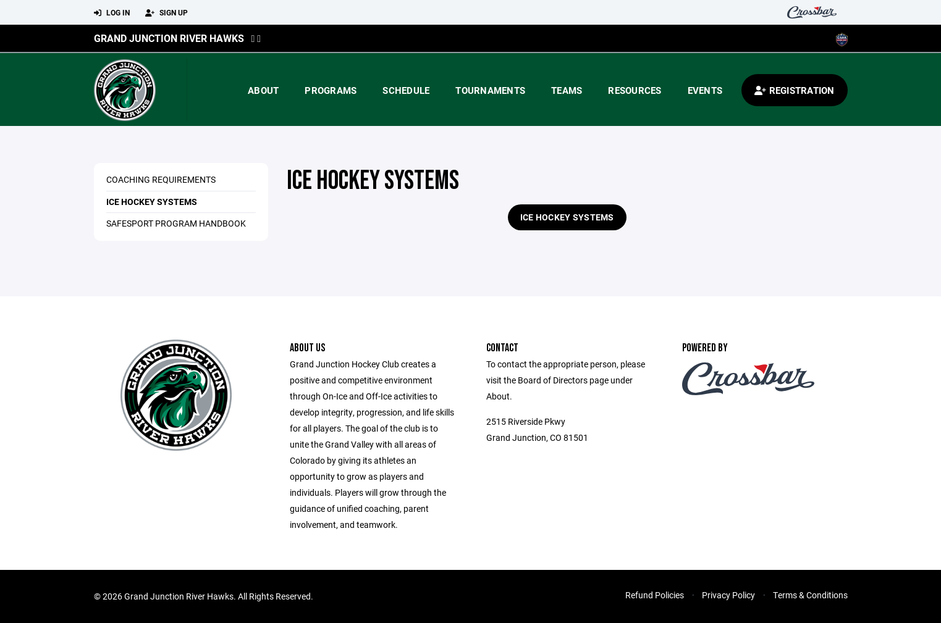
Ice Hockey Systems (151, 201)
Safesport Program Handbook (176, 223)
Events (705, 90)
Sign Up (166, 13)
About (263, 90)
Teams (566, 90)
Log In (112, 13)
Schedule (405, 90)
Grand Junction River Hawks (169, 37)
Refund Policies (654, 595)
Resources (634, 90)
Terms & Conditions (810, 595)
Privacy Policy (728, 595)
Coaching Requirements (161, 179)
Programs (331, 90)
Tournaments (490, 90)
